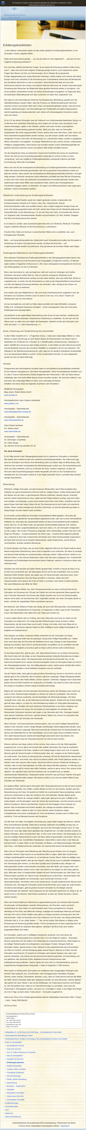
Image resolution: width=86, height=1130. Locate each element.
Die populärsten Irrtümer (15, 1045)
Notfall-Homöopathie (14, 1066)
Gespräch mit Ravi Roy (15, 1059)
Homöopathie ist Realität (15, 1100)
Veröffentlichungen (11, 1103)
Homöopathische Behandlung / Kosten (19, 1035)
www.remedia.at (10, 395)
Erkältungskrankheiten (15, 1062)
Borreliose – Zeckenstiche (16, 1086)
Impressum (9, 1113)
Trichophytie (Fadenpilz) (15, 1072)
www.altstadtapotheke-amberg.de (17, 412)
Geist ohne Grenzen (14, 1049)
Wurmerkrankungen (14, 1076)
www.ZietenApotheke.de (14, 420)
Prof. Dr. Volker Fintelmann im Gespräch (21, 1052)
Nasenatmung (12, 1083)
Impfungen (10, 1089)
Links (7, 1110)
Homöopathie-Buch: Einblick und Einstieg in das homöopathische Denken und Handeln (36, 1039)
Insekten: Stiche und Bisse (16, 1069)
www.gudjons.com (11, 403)
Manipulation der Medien (16, 1093)
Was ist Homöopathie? (15, 1056)
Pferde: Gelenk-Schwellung (16, 1079)
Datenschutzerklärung (13, 1117)
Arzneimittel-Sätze (11, 1106)
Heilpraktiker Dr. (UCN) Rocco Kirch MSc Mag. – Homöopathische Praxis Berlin (33, 1032)
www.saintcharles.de (12, 431)
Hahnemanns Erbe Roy (15, 1096)
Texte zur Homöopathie (13, 1042)
